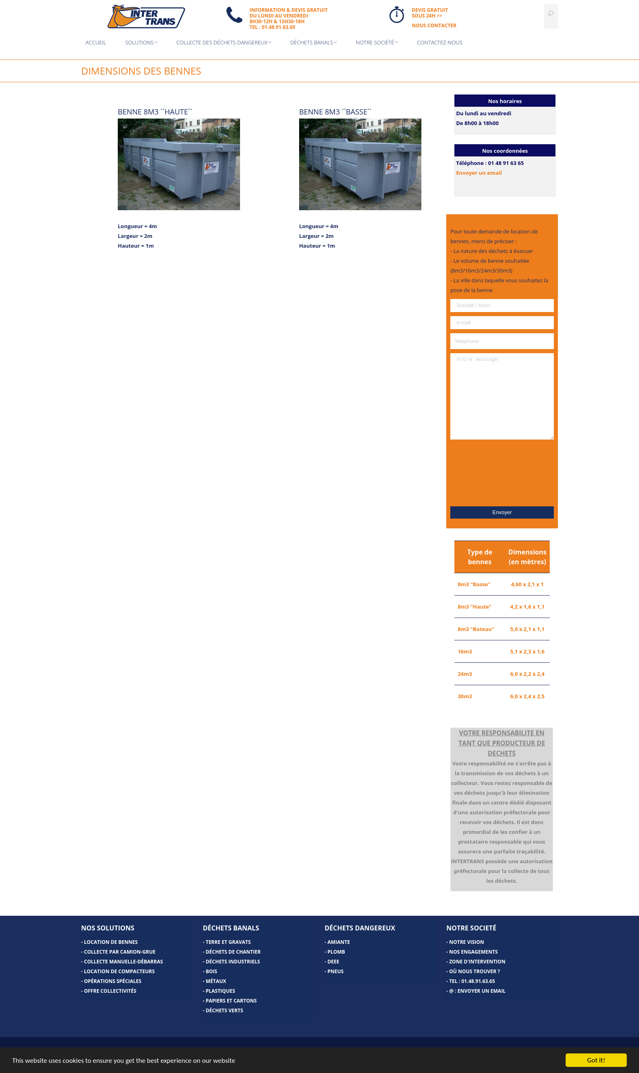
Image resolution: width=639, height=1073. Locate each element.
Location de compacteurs (119, 971)
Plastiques (220, 990)
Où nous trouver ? (474, 971)
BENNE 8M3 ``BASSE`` (335, 112)
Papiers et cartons (231, 1000)
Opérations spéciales (112, 981)
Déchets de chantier (233, 951)
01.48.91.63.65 (478, 981)
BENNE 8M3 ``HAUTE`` (155, 112)
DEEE (333, 961)
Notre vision (466, 942)
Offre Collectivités (110, 990)
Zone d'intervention (477, 961)
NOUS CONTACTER (434, 25)
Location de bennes (111, 942)
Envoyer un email (479, 172)
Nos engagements (473, 951)
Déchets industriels (233, 961)
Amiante (338, 942)
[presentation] (502, 473)
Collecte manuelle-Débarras (123, 961)
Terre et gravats (228, 942)
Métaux (216, 981)
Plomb (336, 951)
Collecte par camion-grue (120, 951)
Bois (211, 971)
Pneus (335, 971)
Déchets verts (224, 1010)
